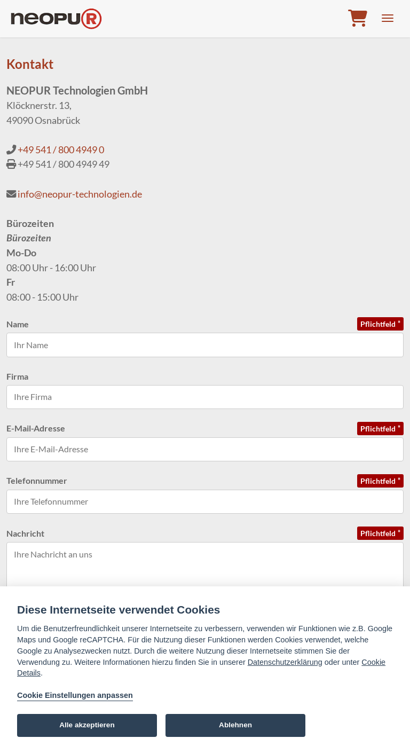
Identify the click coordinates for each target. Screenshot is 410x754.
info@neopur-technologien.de (80, 194)
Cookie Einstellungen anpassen (75, 695)
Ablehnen (235, 725)
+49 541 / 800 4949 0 (61, 149)
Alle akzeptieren (87, 725)
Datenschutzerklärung (285, 662)
